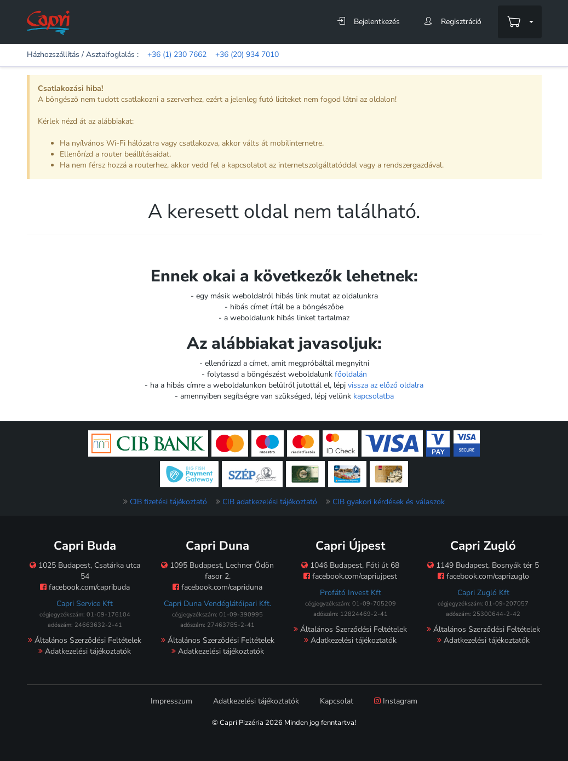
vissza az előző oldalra (385, 385)
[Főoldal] (48, 22)
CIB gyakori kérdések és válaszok (388, 502)
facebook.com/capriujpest (350, 576)
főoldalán (351, 374)
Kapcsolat (336, 701)
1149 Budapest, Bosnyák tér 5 (483, 565)
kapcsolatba (373, 396)
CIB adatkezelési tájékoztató (269, 502)
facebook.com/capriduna (217, 587)
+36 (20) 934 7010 (247, 54)
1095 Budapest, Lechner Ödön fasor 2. (217, 570)
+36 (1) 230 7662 (176, 54)
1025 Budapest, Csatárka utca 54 (85, 570)
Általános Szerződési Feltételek (84, 640)
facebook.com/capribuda (85, 587)
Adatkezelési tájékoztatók (84, 651)
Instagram (395, 701)
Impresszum (171, 701)
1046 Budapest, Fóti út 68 (350, 565)
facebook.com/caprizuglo (483, 576)
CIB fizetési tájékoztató (168, 502)
